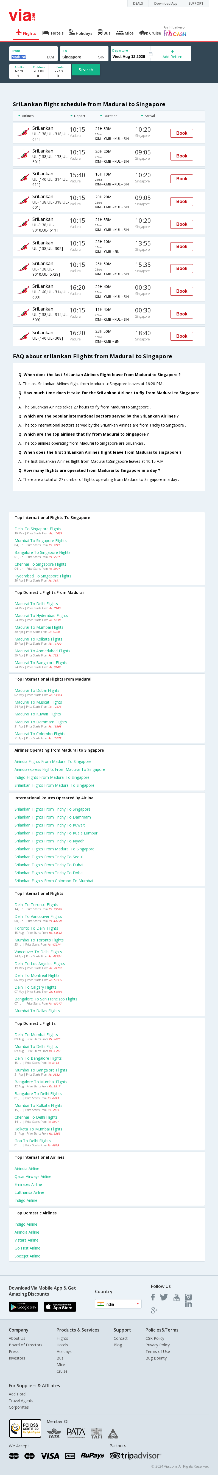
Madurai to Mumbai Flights (39, 627)
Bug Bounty (156, 1358)
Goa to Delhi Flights (33, 1140)
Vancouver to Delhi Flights (38, 951)
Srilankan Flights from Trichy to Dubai (49, 864)
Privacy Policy (158, 1344)
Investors (17, 1358)
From (16, 51)
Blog (118, 1344)
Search (86, 70)
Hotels (62, 1344)
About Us (17, 1338)
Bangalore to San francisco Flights (46, 999)
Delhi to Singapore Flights (38, 528)
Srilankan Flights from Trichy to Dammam (53, 817)
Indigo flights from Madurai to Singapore (52, 777)
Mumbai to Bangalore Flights (41, 1070)
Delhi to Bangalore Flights (38, 1058)
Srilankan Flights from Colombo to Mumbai (54, 880)
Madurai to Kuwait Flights (38, 714)
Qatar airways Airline (33, 1176)
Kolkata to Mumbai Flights (38, 1129)
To (65, 51)
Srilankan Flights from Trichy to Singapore (53, 809)
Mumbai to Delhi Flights (36, 1046)
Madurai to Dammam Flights (41, 721)
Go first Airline (27, 1248)
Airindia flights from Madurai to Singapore (53, 761)
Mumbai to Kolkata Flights (38, 1105)
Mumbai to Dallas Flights (37, 1010)
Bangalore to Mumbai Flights (41, 1081)
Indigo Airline (26, 1200)
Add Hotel (17, 1394)
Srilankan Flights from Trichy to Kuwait (50, 825)
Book (181, 133)
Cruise (62, 1371)
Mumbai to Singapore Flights (41, 540)
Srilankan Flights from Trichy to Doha (49, 872)
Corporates (19, 1407)
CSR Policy (155, 1338)
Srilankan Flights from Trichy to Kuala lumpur (56, 833)
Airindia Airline (27, 1168)
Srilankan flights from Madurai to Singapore (54, 785)
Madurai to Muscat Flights (38, 702)
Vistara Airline (26, 1240)
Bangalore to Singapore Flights (43, 552)
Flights (62, 1338)
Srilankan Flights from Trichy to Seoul (49, 856)
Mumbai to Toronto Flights (39, 940)
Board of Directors (25, 1344)
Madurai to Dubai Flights (37, 690)
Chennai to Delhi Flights (36, 1117)
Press (14, 1351)
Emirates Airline (28, 1184)
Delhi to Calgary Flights (36, 987)
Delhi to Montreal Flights (37, 975)
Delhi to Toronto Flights (36, 904)
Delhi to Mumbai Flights (36, 1034)
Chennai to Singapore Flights (40, 564)
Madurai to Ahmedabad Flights (42, 650)
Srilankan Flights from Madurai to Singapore (54, 848)
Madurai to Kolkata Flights (38, 639)
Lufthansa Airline (29, 1192)
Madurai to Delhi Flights (36, 603)
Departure (120, 50)
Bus (60, 1358)
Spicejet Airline (27, 1256)
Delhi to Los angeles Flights (40, 963)
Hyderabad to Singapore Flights (43, 576)
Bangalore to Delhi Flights (38, 1093)
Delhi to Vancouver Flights (38, 916)
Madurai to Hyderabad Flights (41, 615)
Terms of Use (158, 1351)
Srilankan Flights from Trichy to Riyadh (50, 841)
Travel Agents (21, 1400)
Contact (121, 1338)
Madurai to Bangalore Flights (41, 662)
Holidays (64, 1351)
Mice (61, 1364)
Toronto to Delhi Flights (36, 928)
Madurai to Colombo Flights (40, 733)
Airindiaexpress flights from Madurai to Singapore (60, 769)
